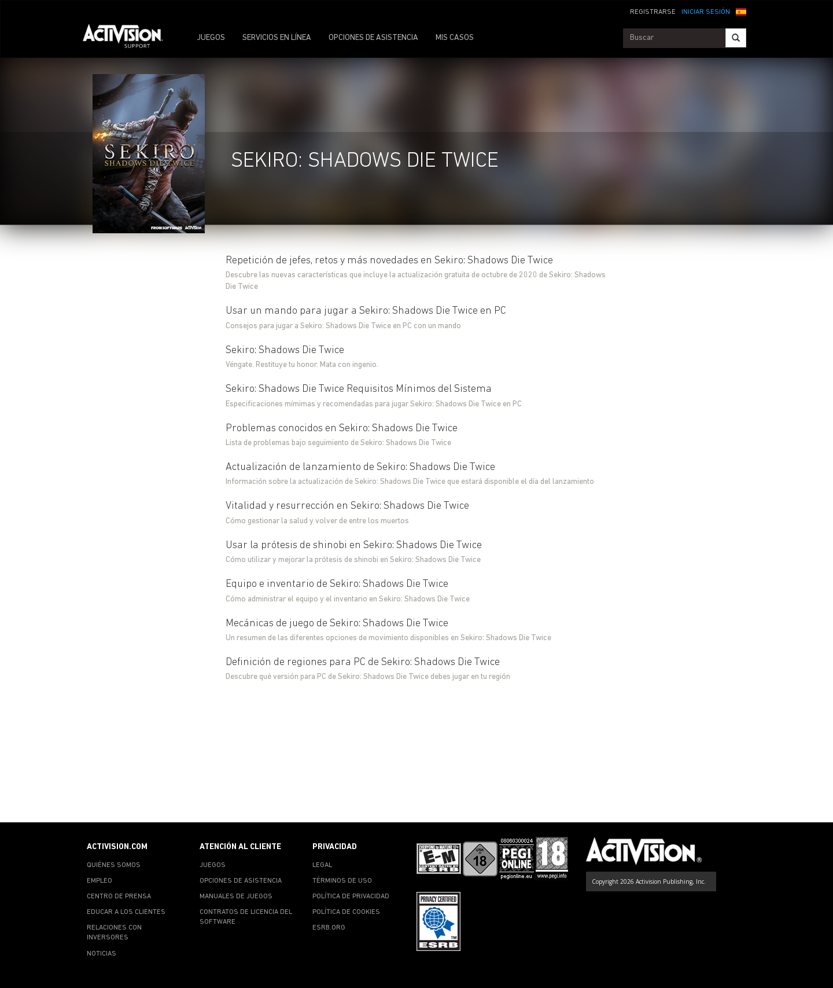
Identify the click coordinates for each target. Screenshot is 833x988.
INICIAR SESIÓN (705, 12)
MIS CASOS (455, 38)
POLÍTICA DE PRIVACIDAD (350, 896)
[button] (741, 11)
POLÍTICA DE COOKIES (346, 912)
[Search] (735, 37)
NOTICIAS (101, 953)
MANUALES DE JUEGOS (236, 896)
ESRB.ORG (328, 927)
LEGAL (322, 865)
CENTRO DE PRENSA (119, 896)
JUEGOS (211, 38)
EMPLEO (99, 880)
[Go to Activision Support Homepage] (128, 38)
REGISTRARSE (653, 12)
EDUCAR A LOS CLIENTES (126, 912)
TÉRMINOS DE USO (342, 880)
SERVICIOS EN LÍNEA (276, 38)
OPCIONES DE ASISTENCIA (373, 38)
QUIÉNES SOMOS (114, 865)
